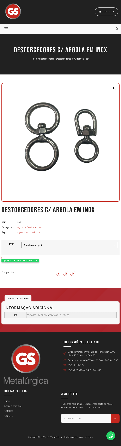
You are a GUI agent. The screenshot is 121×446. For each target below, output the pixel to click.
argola (20, 232)
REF (11, 244)
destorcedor (30, 232)
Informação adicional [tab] (18, 298)
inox (40, 232)
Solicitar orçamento (22, 260)
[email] (86, 418)
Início (34, 58)
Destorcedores (46, 58)
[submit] (115, 418)
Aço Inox (21, 227)
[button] (6, 29)
